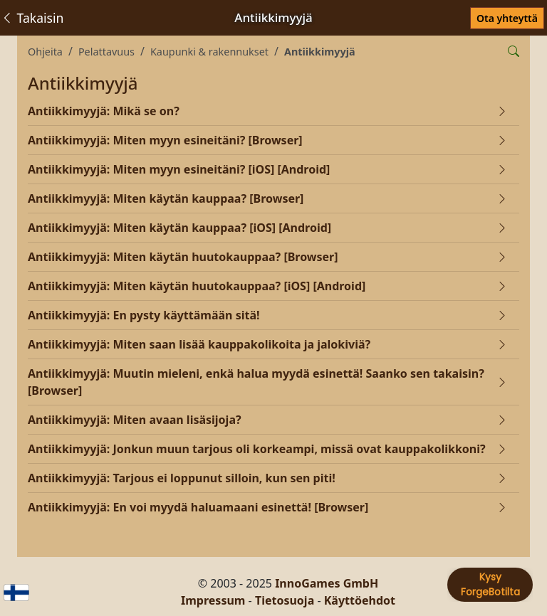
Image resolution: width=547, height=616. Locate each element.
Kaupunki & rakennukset (209, 51)
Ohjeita (45, 51)
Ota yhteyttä (507, 18)
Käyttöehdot (359, 600)
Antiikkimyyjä (319, 51)
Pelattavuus (106, 51)
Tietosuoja (284, 600)
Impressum (213, 600)
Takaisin (32, 17)
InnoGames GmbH (326, 583)
